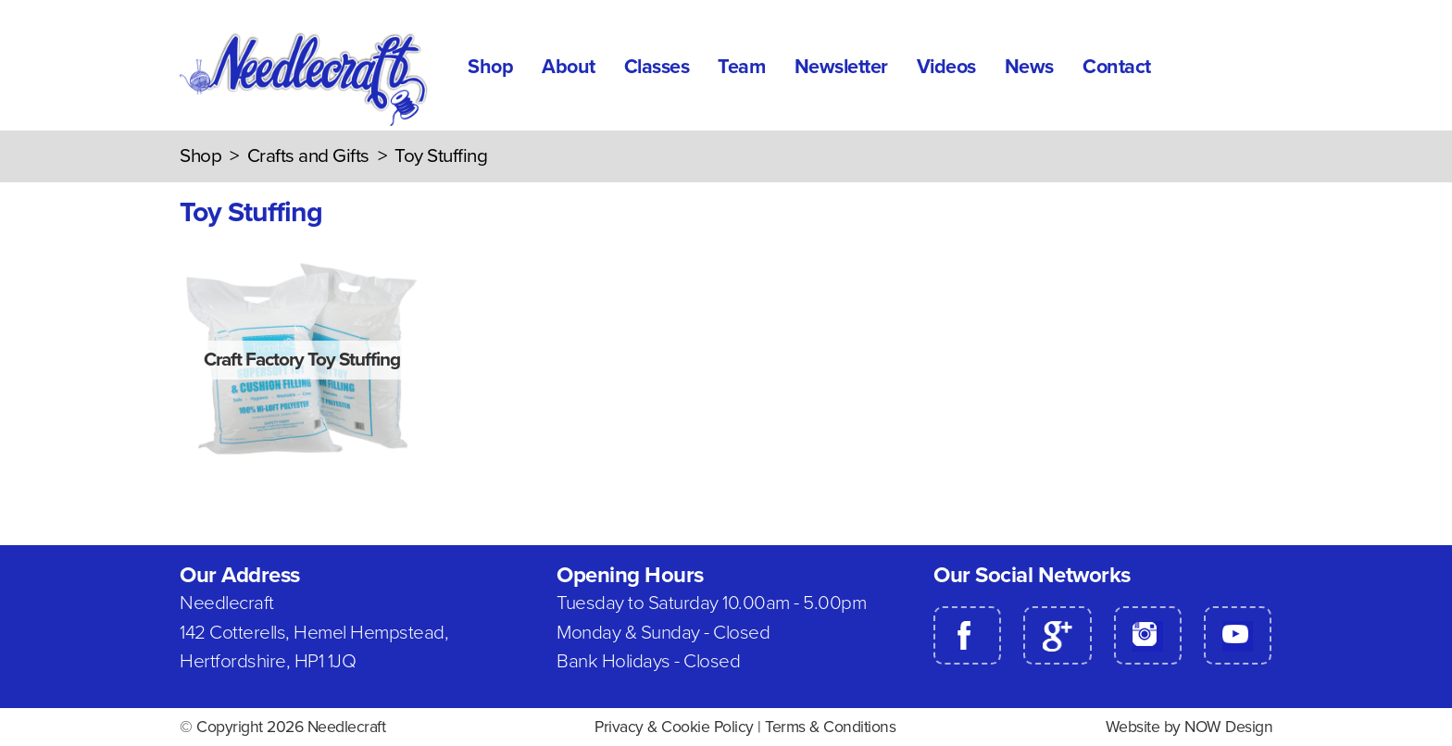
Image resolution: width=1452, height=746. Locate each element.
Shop (490, 67)
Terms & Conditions (830, 727)
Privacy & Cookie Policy (674, 727)
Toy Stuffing (440, 156)
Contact (1117, 67)
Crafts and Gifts (308, 156)
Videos (946, 67)
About (568, 67)
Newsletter (841, 67)
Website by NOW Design (1189, 727)
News (1029, 67)
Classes (657, 67)
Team (741, 67)
